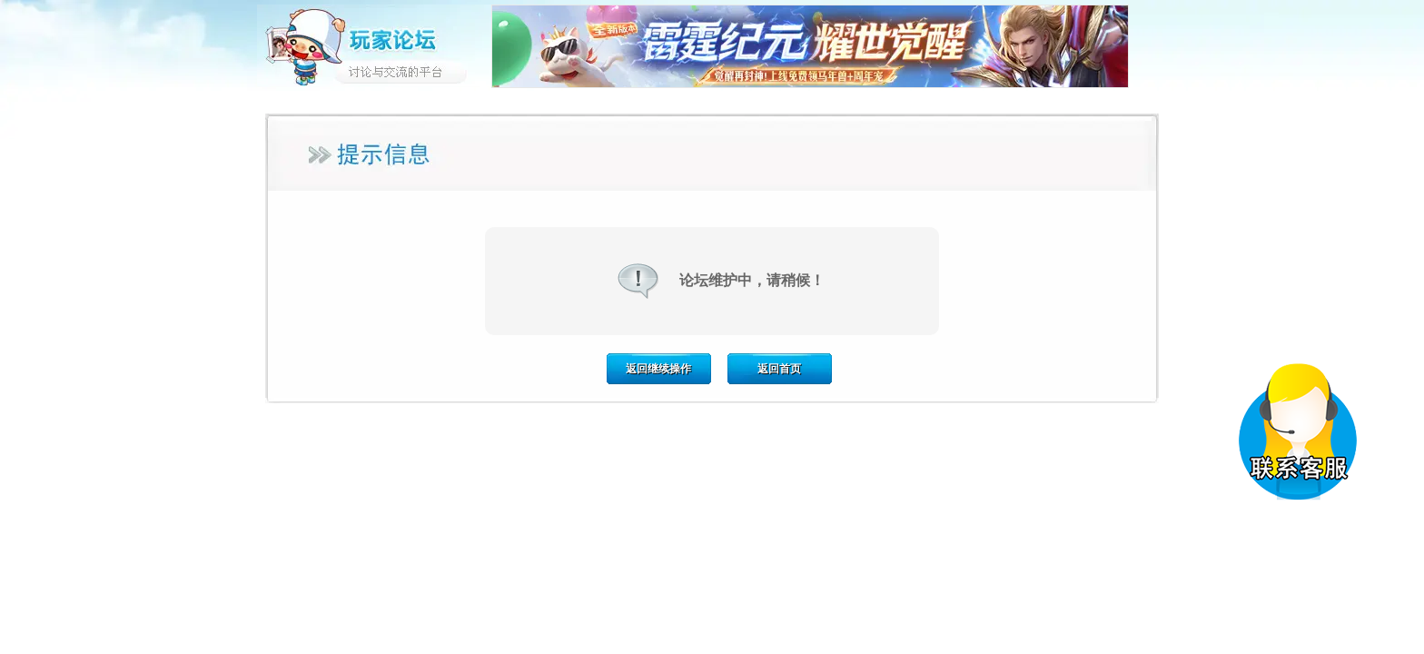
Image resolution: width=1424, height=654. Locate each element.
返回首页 (779, 368)
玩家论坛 (374, 45)
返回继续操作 (658, 368)
